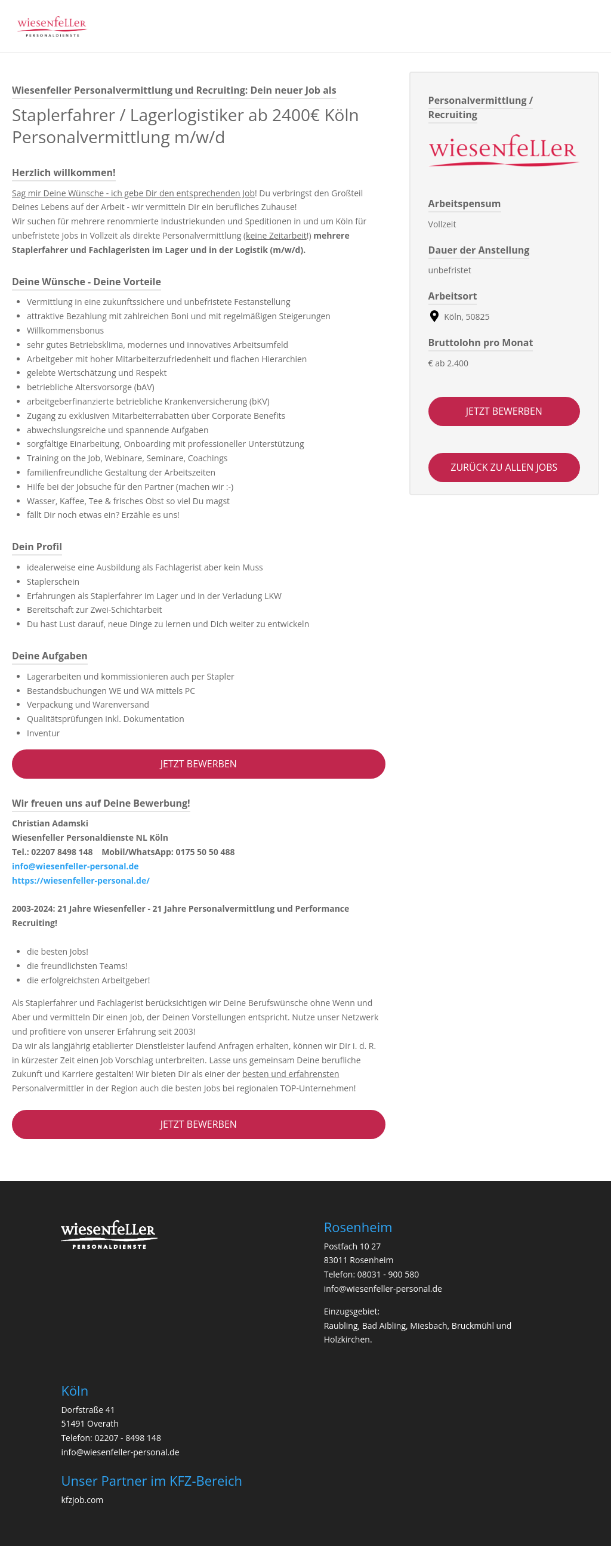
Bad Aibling (384, 1325)
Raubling (341, 1325)
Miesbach (428, 1325)
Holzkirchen (347, 1339)
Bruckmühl (473, 1325)
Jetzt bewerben (199, 763)
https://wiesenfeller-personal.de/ (81, 880)
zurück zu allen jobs (503, 467)
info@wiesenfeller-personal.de (75, 866)
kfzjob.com (82, 1499)
